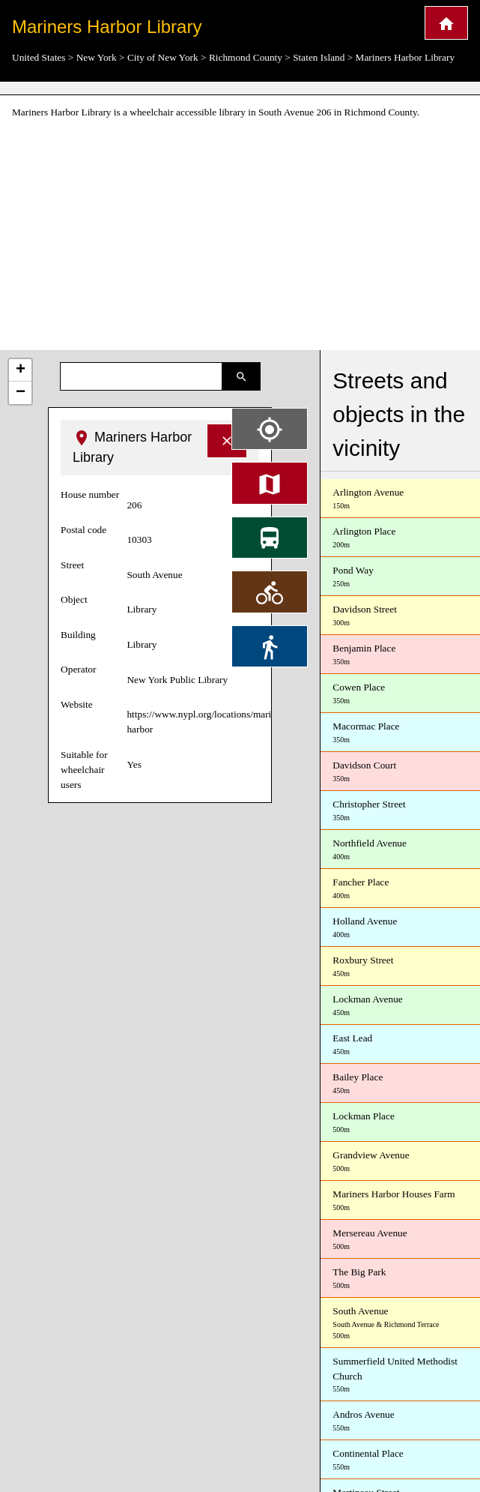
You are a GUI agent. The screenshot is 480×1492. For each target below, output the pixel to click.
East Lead (400, 1044)
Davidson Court (400, 771)
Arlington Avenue (400, 499)
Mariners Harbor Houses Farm (400, 1200)
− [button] (20, 393)
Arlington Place (400, 538)
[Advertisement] (240, 235)
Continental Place (400, 1460)
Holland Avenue (400, 927)
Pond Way (400, 577)
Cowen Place (400, 694)
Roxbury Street (400, 966)
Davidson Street (400, 616)
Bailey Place (400, 1083)
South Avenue (400, 1323)
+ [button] (20, 370)
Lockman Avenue (400, 1005)
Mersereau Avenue (400, 1239)
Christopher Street (400, 810)
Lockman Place (400, 1122)
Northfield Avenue (400, 849)
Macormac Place (400, 733)
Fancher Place (400, 888)
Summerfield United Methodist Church (400, 1375)
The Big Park (400, 1278)
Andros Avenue (400, 1421)
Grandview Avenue (400, 1161)
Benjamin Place (400, 655)
